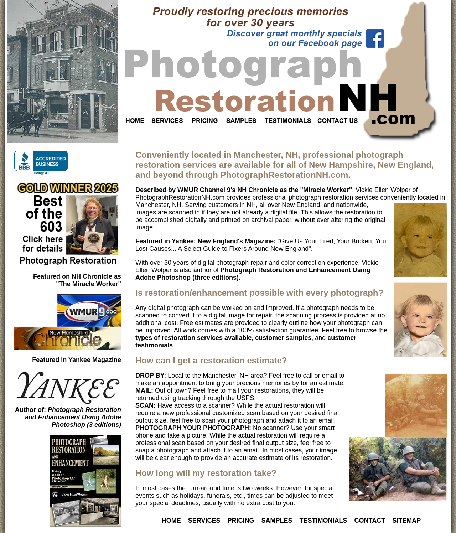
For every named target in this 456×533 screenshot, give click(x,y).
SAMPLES (276, 520)
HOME (171, 520)
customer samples (283, 337)
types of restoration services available (193, 337)
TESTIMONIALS (323, 520)
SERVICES (204, 520)
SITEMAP (406, 520)
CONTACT (369, 520)
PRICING (240, 520)
